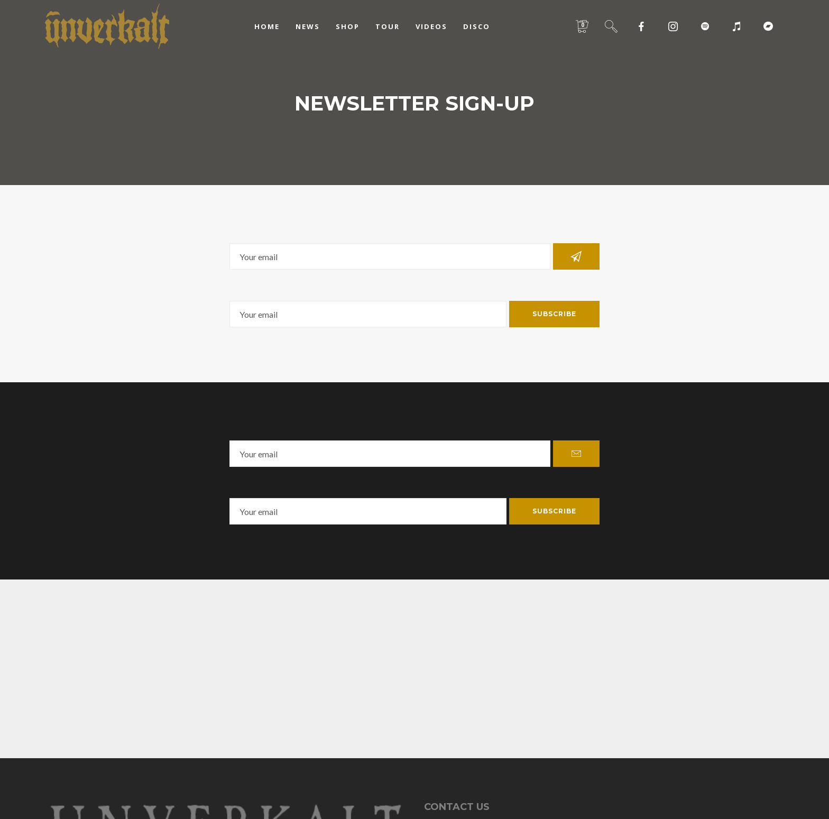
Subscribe (554, 314)
